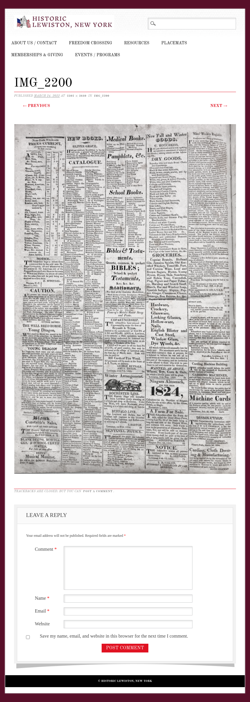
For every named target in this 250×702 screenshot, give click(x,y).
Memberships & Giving (37, 55)
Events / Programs (97, 55)
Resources (136, 43)
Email (43, 610)
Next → (218, 106)
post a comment (97, 491)
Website (42, 623)
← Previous (36, 106)
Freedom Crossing (90, 43)
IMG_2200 (101, 95)
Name (43, 598)
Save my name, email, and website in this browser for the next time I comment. (114, 636)
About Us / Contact (34, 43)
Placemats (174, 43)
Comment (46, 549)
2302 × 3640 (76, 95)
